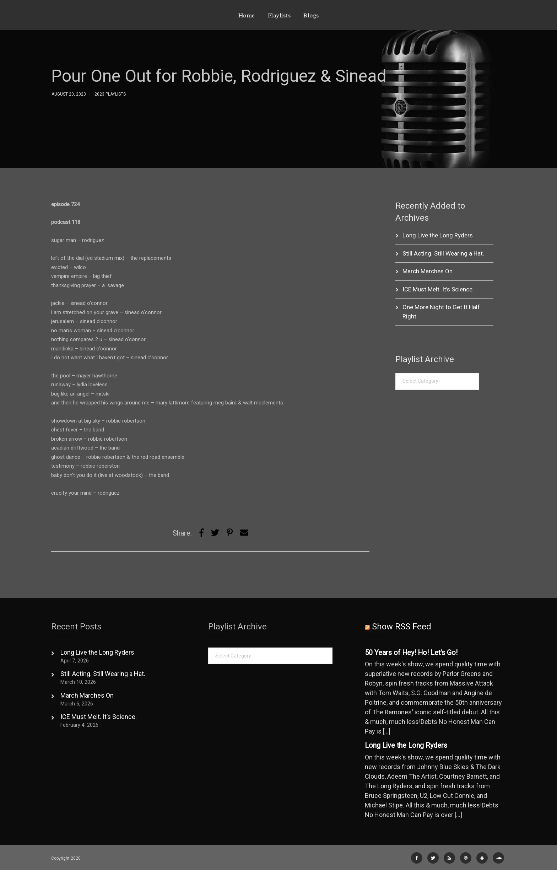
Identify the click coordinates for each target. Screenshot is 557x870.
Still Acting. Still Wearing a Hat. (443, 253)
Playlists (279, 14)
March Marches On (427, 271)
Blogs (311, 14)
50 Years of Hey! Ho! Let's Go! (411, 653)
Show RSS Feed (401, 627)
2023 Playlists (110, 94)
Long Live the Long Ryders (437, 235)
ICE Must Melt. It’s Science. (438, 289)
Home (246, 14)
